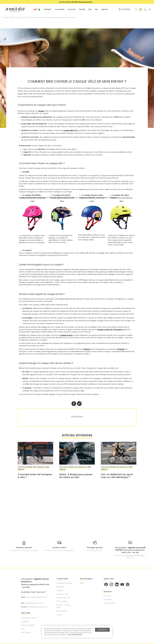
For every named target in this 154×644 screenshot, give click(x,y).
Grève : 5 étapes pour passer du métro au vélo (76, 476)
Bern (62, 201)
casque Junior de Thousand (109, 329)
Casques (60, 590)
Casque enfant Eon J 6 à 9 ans (91, 198)
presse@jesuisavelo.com (38, 607)
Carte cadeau (62, 601)
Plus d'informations (75, 634)
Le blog (59, 615)
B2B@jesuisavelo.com (34, 603)
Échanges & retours (29, 618)
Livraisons (25, 621)
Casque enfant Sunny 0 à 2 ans (32, 198)
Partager (74, 403)
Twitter (79, 403)
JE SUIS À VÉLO (62, 579)
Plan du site (25, 632)
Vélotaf (21, 469)
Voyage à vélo (62, 594)
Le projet (107, 596)
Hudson (87, 349)
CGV (23, 629)
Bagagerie (60, 587)
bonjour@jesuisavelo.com (135, 555)
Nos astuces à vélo (41, 467)
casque (41, 111)
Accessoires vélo (63, 598)
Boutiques (124, 9)
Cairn (32, 201)
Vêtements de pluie (64, 583)
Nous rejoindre (109, 603)
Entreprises (108, 599)
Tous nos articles (25, 467)
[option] (75, 2)
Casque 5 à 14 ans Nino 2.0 (121, 198)
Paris (82, 583)
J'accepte (102, 630)
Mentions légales (28, 625)
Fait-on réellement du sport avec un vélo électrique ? (117, 476)
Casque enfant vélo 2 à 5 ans (62, 198)
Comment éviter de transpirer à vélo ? (35, 476)
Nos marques (61, 611)
